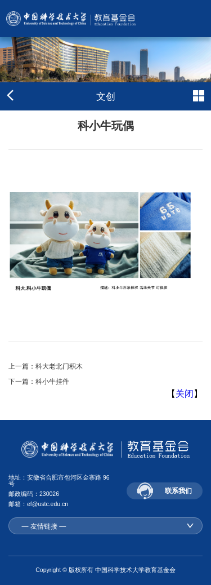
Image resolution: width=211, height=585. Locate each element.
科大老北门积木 (59, 366)
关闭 (185, 393)
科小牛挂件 (52, 381)
